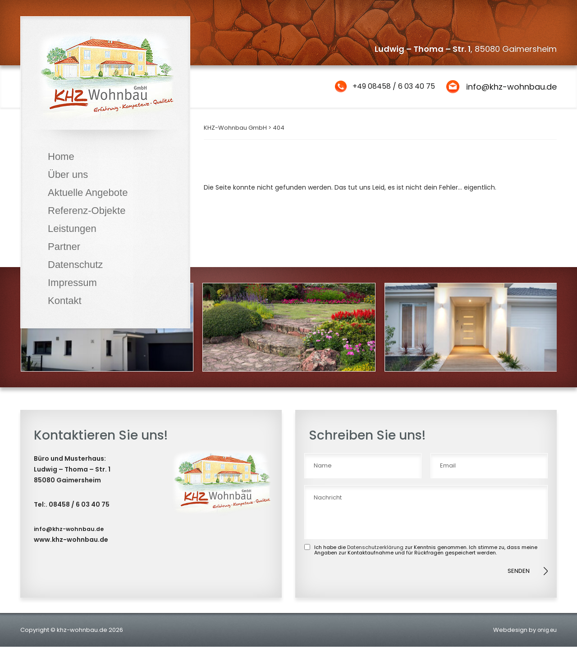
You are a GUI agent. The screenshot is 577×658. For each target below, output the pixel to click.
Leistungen (72, 228)
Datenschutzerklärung (375, 558)
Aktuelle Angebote (88, 192)
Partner (64, 246)
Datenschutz (75, 264)
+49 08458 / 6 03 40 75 (387, 86)
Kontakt (65, 300)
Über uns (68, 174)
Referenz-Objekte (86, 210)
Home (61, 156)
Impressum (72, 282)
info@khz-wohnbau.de (511, 86)
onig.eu (546, 641)
